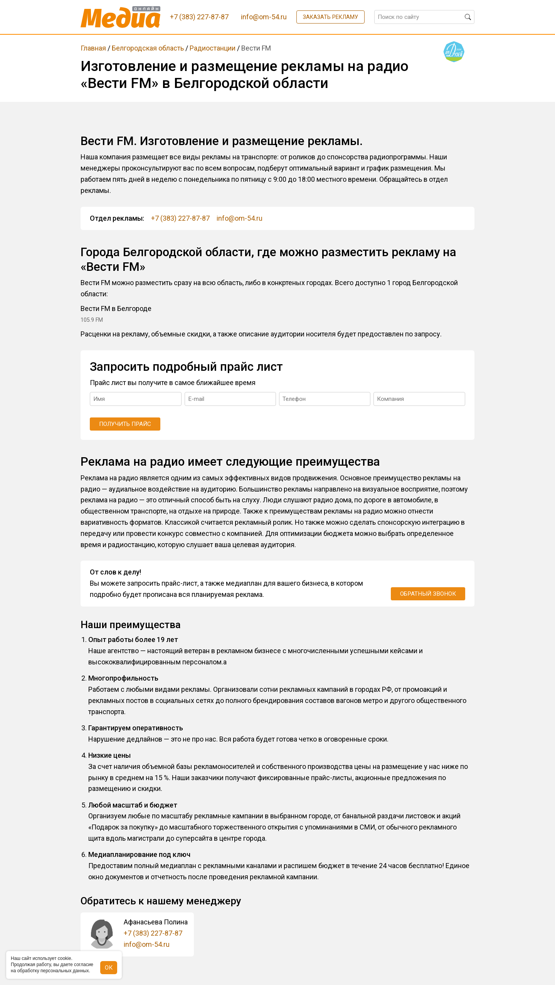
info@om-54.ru (239, 218)
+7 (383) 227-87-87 (180, 218)
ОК (109, 967)
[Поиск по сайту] (424, 17)
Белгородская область (148, 48)
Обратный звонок (428, 593)
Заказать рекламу (330, 17)
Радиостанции (212, 48)
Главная (93, 48)
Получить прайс (125, 424)
